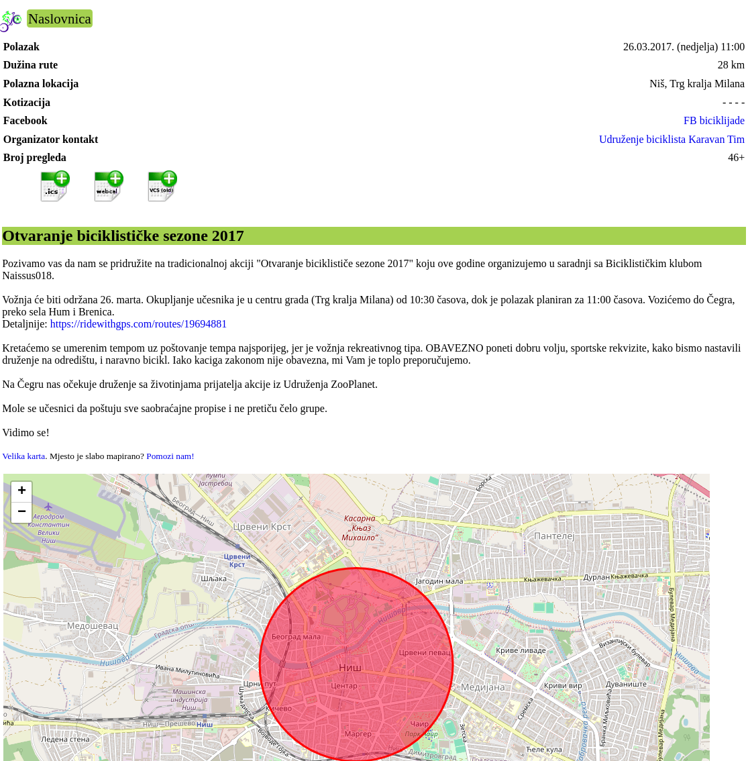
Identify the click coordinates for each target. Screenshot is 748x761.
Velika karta (23, 456)
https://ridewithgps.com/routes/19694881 (138, 323)
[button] (21, 492)
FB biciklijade (714, 120)
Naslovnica (59, 18)
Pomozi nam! (170, 456)
